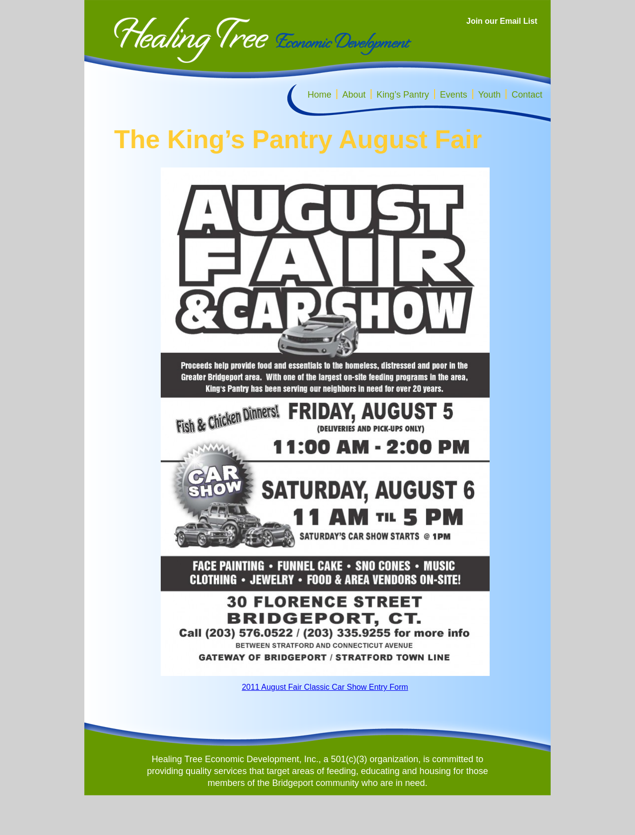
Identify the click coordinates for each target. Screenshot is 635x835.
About (354, 95)
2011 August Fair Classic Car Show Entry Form (325, 687)
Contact (526, 95)
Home (319, 95)
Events (453, 95)
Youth (489, 95)
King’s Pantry (403, 95)
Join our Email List (501, 21)
